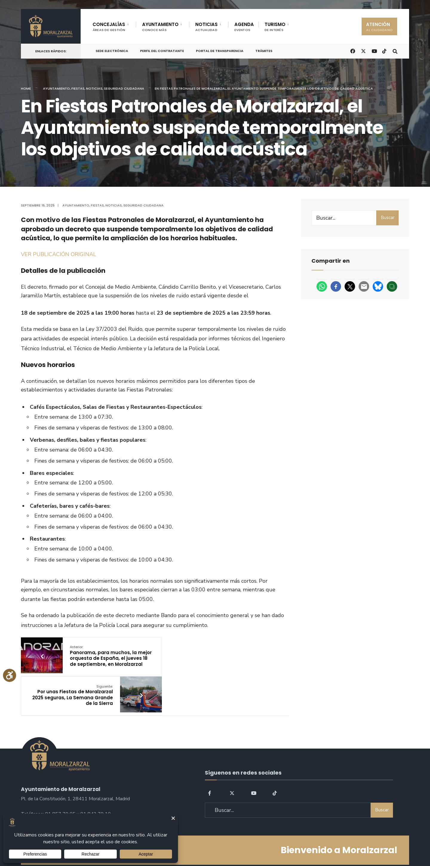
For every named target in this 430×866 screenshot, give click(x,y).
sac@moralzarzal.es (42, 787)
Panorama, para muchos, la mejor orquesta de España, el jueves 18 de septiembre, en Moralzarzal (103, 659)
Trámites (263, 50)
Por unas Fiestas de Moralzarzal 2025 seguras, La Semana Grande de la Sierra (203, 656)
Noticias (94, 88)
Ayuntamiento (56, 88)
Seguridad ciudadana (124, 88)
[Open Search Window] (394, 50)
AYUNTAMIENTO (160, 26)
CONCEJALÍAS (109, 26)
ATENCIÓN (379, 26)
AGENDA (244, 26)
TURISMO (275, 26)
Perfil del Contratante (162, 50)
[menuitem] (114, 25)
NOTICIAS (206, 26)
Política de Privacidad (177, 844)
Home (26, 88)
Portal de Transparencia (219, 50)
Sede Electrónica (112, 50)
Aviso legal (217, 844)
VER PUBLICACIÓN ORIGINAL (58, 254)
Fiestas (78, 88)
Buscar (387, 218)
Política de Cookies (253, 844)
